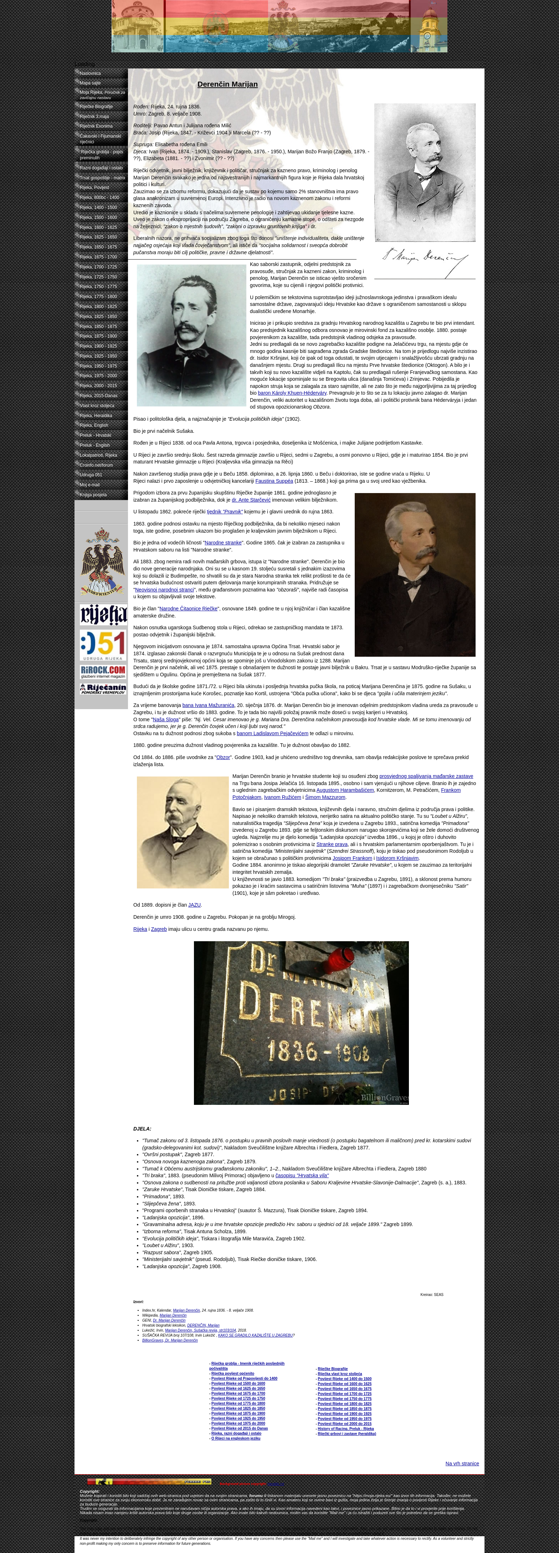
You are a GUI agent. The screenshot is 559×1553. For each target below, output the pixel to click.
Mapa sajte (90, 83)
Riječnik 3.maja (94, 116)
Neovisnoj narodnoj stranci (164, 590)
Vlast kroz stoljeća (97, 405)
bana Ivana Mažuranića (209, 705)
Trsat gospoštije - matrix (102, 177)
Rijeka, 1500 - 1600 (98, 217)
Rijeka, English (94, 425)
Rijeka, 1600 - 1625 (98, 227)
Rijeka (140, 929)
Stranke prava (332, 844)
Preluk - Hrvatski (95, 435)
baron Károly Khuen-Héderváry (292, 393)
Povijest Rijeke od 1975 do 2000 (238, 1423)
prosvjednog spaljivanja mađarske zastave (426, 776)
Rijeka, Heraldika (96, 415)
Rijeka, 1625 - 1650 (98, 237)
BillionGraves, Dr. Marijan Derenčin (170, 1340)
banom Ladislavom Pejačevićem (272, 733)
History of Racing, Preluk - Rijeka (346, 1429)
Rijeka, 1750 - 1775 (98, 286)
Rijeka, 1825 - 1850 (98, 316)
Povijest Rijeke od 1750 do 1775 (345, 1399)
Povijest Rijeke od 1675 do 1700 (238, 1393)
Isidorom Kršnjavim (397, 858)
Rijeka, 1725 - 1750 (98, 277)
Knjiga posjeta (93, 494)
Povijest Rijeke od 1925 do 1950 (238, 1418)
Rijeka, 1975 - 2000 (98, 375)
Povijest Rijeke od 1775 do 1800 (238, 1403)
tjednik (225, 511)
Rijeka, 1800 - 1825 (98, 306)
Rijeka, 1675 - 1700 (98, 257)
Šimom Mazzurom (325, 797)
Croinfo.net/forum (96, 465)
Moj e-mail (89, 484)
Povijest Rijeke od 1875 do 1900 (238, 1413)
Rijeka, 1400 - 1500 (98, 207)
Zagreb (159, 929)
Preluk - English (95, 445)
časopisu (302, 1175)
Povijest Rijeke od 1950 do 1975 (345, 1419)
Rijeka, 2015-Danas (98, 395)
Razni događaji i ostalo (101, 167)
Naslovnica (90, 73)
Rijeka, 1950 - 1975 (98, 366)
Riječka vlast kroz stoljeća (340, 1374)
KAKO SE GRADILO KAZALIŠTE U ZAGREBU (255, 1335)
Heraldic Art (276, 1484)
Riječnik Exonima (96, 126)
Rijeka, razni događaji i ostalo (236, 1433)
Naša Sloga (166, 719)
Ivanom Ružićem (282, 797)
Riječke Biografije (96, 106)
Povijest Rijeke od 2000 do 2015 (345, 1424)
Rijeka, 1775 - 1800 (98, 296)
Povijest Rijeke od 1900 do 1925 (345, 1414)
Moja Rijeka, (102, 95)
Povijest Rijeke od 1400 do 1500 (345, 1379)
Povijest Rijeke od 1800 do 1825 (345, 1404)
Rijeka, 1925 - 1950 (98, 356)
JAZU (194, 905)
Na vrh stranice (462, 1463)
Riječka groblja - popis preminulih (101, 154)
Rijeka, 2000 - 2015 (98, 385)
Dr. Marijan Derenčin (169, 1320)
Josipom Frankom (352, 858)
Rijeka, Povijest (94, 187)
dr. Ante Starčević (251, 500)
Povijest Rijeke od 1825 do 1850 (238, 1408)
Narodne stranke (223, 542)
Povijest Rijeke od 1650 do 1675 (345, 1389)
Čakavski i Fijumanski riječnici (100, 139)
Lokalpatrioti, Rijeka (98, 455)
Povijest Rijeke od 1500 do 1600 (238, 1383)
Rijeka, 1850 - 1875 (98, 326)
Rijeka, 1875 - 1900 (98, 336)
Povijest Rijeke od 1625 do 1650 (238, 1388)
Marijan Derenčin (186, 1310)
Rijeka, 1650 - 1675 (98, 247)
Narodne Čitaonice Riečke (188, 608)
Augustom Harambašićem (345, 790)
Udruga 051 (91, 474)
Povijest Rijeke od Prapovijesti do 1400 (244, 1378)
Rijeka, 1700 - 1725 (98, 267)
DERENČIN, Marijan (203, 1325)
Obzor (223, 757)
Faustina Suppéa (274, 481)
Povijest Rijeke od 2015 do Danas (239, 1428)
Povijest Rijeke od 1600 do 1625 (345, 1384)
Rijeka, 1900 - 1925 (98, 346)
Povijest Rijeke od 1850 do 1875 (345, 1409)
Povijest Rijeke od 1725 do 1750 (238, 1398)
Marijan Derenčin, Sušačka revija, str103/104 (200, 1330)
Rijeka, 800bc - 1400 (99, 197)
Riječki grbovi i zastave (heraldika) (347, 1434)
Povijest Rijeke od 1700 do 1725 (345, 1394)
